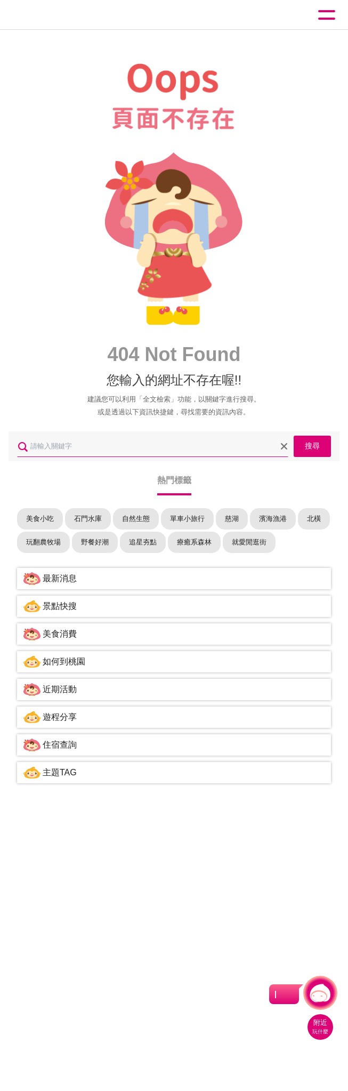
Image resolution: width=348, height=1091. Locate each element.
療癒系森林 (194, 542)
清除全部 (284, 446)
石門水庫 (88, 519)
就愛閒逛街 (249, 542)
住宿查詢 (60, 744)
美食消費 (60, 633)
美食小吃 (40, 519)
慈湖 (232, 519)
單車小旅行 (187, 519)
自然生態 (136, 519)
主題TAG (60, 772)
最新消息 (60, 578)
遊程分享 (60, 716)
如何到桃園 (64, 661)
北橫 (314, 519)
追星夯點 (143, 542)
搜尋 (312, 446)
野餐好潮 (95, 542)
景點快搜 (60, 606)
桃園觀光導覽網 (52, 15)
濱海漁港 (273, 519)
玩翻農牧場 (43, 542)
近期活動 (60, 689)
